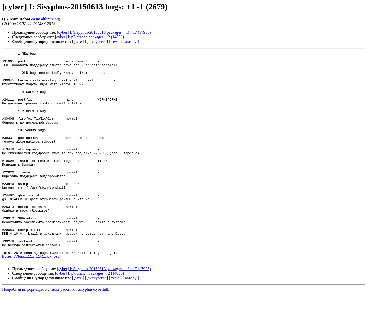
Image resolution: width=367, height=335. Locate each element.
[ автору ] (131, 41)
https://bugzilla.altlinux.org (31, 297)
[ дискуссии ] (96, 41)
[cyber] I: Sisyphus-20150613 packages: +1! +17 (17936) (104, 32)
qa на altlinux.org (45, 19)
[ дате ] (78, 41)
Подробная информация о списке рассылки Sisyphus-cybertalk (55, 330)
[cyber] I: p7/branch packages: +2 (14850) (89, 37)
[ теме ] (115, 41)
